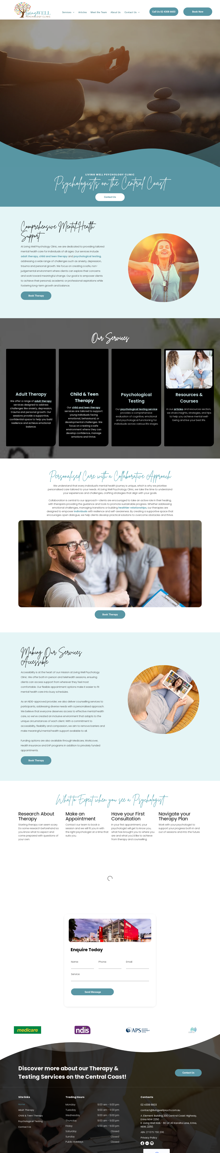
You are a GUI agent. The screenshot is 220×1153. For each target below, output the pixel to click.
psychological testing (30, 256)
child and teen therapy (86, 407)
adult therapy (43, 401)
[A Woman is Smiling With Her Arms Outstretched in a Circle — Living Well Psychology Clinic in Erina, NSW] (163, 267)
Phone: (103, 962)
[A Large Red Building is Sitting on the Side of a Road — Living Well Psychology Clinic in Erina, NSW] (110, 930)
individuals (80, 511)
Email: (129, 962)
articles (178, 409)
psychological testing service (138, 409)
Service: (75, 974)
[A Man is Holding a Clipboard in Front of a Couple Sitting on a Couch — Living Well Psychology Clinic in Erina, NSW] (110, 563)
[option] (27, 1026)
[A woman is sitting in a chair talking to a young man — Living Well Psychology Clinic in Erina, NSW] (136, 369)
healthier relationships (132, 507)
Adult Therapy (31, 394)
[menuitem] (69, 12)
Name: (75, 962)
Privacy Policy (149, 1134)
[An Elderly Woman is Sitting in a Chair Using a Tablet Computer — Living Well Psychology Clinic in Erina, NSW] (163, 699)
